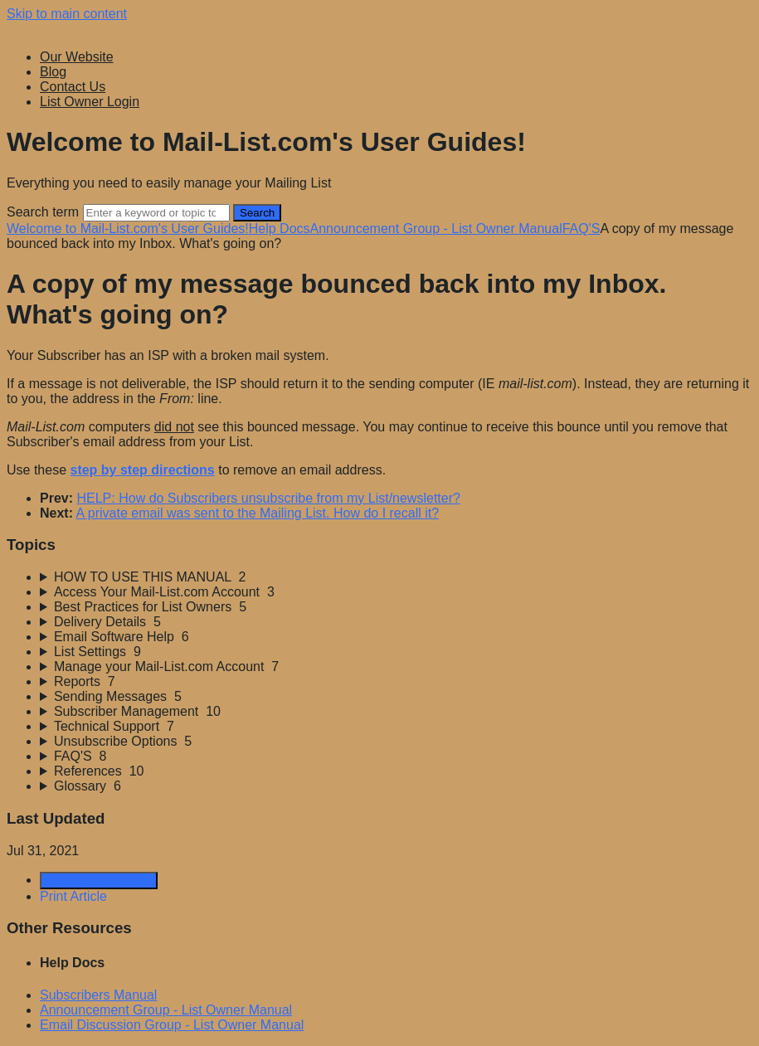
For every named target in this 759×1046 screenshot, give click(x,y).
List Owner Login (89, 102)
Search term (43, 212)
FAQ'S (581, 228)
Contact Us (72, 87)
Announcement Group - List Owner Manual (436, 228)
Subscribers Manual (98, 995)
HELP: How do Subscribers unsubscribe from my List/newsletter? (268, 498)
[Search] (156, 212)
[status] (379, 470)
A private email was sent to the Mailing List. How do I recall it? (258, 513)
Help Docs (279, 228)
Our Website (77, 57)
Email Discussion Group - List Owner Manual (172, 1025)
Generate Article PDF (98, 880)
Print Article (73, 896)
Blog (53, 72)
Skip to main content (67, 14)
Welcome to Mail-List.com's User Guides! (128, 228)
